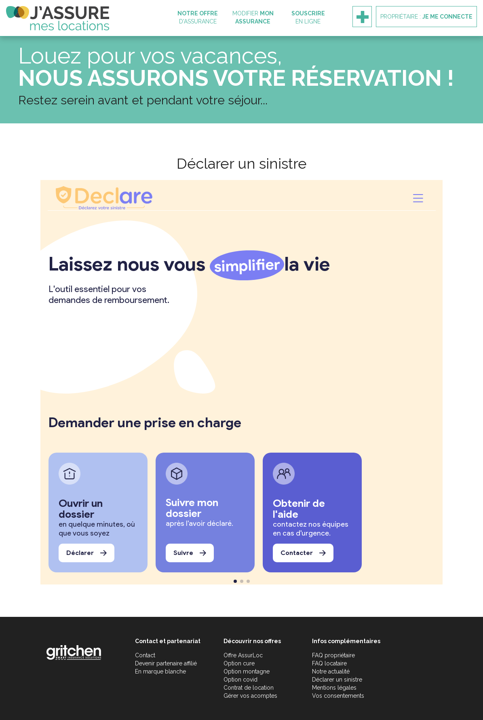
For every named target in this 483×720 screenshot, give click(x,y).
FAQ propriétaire (333, 655)
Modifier (253, 17)
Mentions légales (334, 687)
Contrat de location (249, 687)
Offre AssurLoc (243, 655)
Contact (145, 655)
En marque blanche (160, 671)
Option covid (240, 679)
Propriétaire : (426, 16)
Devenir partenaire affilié (166, 663)
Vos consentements (338, 695)
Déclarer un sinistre (337, 679)
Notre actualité (331, 671)
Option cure (239, 663)
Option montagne (247, 671)
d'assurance (197, 17)
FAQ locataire (329, 663)
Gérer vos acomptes (250, 695)
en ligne (308, 17)
